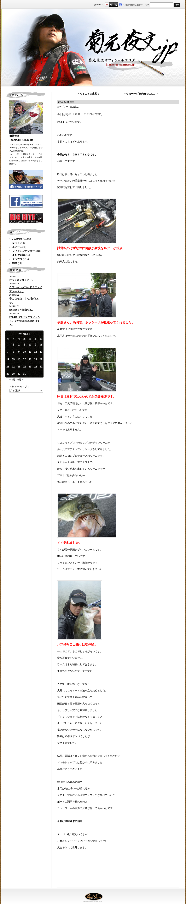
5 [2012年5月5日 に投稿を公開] (35, 344)
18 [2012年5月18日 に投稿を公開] (30, 359)
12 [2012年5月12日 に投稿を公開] (35, 352)
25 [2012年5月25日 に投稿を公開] (30, 366)
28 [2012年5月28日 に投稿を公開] (8, 374)
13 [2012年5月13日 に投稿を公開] (41, 352)
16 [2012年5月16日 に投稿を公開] (19, 359)
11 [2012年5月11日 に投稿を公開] (30, 352)
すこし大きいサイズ (111, 4)
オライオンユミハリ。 (21, 280)
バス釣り (17, 238)
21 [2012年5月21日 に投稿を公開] (8, 366)
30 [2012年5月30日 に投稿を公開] (19, 374)
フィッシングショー (23, 250)
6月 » (20, 379)
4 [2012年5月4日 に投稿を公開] (30, 344)
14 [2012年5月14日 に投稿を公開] (8, 359)
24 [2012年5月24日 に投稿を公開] (24, 366)
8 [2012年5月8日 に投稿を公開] (13, 352)
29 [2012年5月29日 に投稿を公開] (13, 374)
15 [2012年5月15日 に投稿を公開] (13, 359)
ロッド (16, 242)
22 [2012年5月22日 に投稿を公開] (13, 366)
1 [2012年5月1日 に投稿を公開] (13, 344)
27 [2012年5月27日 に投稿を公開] (41, 366)
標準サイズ (107, 4)
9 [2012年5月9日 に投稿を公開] (19, 352)
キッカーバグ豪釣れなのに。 (140, 93)
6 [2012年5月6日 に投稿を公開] (41, 344)
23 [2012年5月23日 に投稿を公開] (19, 366)
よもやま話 (18, 254)
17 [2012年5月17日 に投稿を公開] (24, 359)
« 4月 (12, 379)
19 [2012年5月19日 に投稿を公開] (35, 359)
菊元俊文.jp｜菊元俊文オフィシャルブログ (93, 47)
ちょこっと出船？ (90, 93)
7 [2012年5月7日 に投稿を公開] (8, 352)
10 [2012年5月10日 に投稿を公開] (24, 352)
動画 (14, 263)
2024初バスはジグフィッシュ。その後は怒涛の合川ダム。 (24, 321)
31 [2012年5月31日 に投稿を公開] (24, 374)
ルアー (16, 247)
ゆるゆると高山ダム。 (21, 309)
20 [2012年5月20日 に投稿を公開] (41, 359)
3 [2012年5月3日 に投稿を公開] (24, 344)
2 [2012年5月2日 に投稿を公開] (19, 344)
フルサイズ (115, 4)
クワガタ (17, 259)
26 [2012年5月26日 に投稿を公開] (35, 366)
